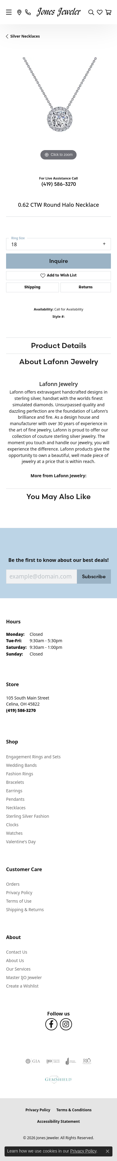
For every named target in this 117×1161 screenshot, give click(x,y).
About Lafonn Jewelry (58, 361)
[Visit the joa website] (71, 1061)
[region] (58, 109)
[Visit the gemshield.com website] (58, 1079)
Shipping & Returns (25, 909)
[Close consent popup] (107, 1151)
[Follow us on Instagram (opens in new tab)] (66, 1024)
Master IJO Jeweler (24, 977)
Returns (86, 287)
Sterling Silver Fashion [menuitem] (27, 816)
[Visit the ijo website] (53, 1061)
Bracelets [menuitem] (15, 782)
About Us (15, 960)
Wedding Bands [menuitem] (21, 765)
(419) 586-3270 (58, 184)
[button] (91, 12)
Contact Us (16, 952)
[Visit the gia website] (33, 1061)
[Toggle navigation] (9, 12)
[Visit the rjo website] (86, 1061)
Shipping (32, 287)
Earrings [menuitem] (14, 791)
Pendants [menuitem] (15, 799)
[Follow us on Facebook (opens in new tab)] (51, 1024)
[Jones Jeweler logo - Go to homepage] (58, 12)
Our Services (18, 969)
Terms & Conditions (73, 1109)
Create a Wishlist (22, 986)
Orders (12, 884)
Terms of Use (19, 901)
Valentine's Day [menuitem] (21, 841)
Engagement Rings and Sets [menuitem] (33, 757)
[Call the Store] (21, 710)
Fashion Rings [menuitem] (19, 774)
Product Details (58, 345)
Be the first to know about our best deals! (59, 560)
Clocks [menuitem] (12, 824)
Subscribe (94, 576)
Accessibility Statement (58, 1121)
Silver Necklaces (25, 36)
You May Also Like (58, 496)
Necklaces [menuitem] (16, 807)
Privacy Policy (19, 892)
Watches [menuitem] (14, 833)
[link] (19, 12)
